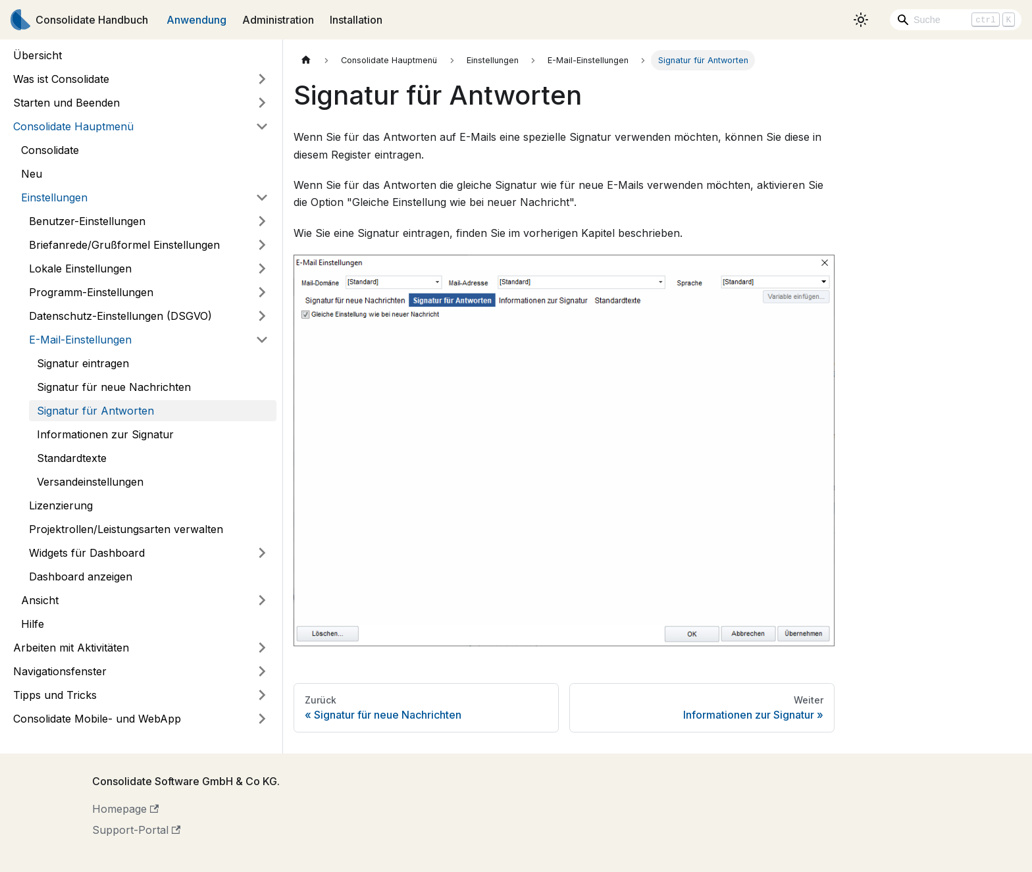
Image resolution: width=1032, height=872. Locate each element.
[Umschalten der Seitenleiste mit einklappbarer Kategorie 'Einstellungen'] (261, 197)
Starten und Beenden (66, 102)
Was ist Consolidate (61, 79)
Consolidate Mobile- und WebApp (97, 718)
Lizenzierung (61, 505)
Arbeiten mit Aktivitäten (71, 647)
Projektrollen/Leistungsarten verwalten (126, 529)
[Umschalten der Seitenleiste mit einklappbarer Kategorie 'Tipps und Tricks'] (261, 694)
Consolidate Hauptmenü (73, 126)
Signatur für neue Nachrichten (114, 387)
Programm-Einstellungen (91, 292)
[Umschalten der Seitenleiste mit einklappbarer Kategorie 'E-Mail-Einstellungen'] (261, 339)
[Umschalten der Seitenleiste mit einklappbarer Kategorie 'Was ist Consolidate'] (261, 79)
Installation (356, 19)
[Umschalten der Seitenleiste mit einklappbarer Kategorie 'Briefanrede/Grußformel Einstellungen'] (261, 244)
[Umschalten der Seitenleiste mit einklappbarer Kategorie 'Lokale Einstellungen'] (261, 268)
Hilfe (32, 623)
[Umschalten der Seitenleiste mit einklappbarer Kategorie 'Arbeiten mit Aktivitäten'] (261, 647)
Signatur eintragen (83, 363)
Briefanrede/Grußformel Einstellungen (124, 244)
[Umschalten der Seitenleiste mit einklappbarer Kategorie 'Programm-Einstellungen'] (261, 292)
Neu (31, 173)
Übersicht (37, 55)
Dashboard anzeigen (80, 576)
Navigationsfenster (60, 671)
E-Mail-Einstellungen (80, 339)
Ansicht (40, 600)
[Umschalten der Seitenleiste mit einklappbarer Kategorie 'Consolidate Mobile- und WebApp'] (261, 718)
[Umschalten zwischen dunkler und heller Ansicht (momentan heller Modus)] (860, 19)
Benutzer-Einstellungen (87, 221)
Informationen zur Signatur (105, 434)
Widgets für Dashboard (87, 552)
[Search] (955, 19)
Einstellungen (54, 197)
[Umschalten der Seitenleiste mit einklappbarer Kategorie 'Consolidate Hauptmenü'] (261, 126)
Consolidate (50, 150)
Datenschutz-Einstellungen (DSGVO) (120, 315)
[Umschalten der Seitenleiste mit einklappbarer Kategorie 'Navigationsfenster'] (261, 671)
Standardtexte (72, 458)
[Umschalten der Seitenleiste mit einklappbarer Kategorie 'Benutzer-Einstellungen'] (261, 221)
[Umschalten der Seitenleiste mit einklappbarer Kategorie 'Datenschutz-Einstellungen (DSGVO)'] (261, 315)
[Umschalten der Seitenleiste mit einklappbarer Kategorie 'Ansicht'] (261, 600)
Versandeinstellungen (90, 481)
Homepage (125, 808)
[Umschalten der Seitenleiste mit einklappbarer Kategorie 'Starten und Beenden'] (261, 102)
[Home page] (306, 60)
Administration (278, 19)
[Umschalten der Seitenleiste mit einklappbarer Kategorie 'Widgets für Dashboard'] (261, 552)
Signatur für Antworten (95, 410)
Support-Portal (136, 829)
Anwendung (196, 19)
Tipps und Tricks (55, 695)
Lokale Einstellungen (80, 268)
